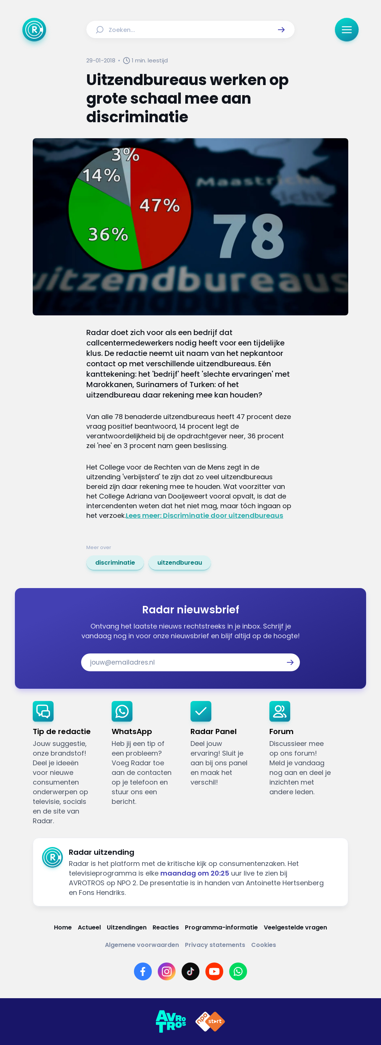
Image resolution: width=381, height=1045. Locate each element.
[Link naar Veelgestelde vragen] (295, 927)
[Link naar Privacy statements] (215, 945)
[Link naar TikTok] (190, 971)
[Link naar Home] (63, 927)
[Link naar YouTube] (214, 971)
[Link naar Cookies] (263, 945)
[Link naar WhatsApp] (238, 971)
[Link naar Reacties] (166, 927)
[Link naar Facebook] (143, 971)
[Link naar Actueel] (89, 927)
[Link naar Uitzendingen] (127, 927)
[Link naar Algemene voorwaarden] (142, 945)
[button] (281, 30)
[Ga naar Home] (34, 30)
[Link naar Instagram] (167, 971)
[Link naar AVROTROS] (171, 1021)
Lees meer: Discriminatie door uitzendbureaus (204, 515)
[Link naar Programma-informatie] (221, 927)
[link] (115, 562)
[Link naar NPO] (210, 1021)
